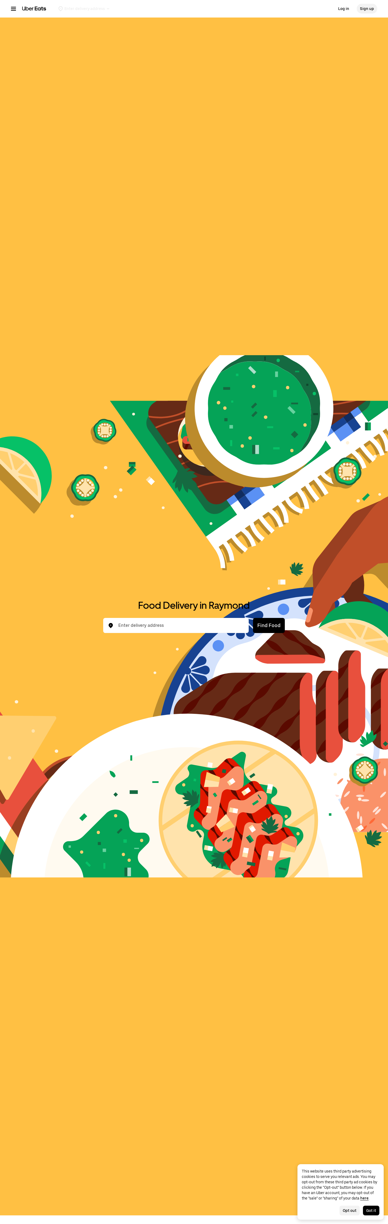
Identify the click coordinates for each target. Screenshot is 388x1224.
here (364, 1198)
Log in (343, 8)
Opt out (349, 1210)
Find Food (268, 625)
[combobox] (180, 625)
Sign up (367, 8)
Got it (371, 1210)
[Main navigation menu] (13, 8)
